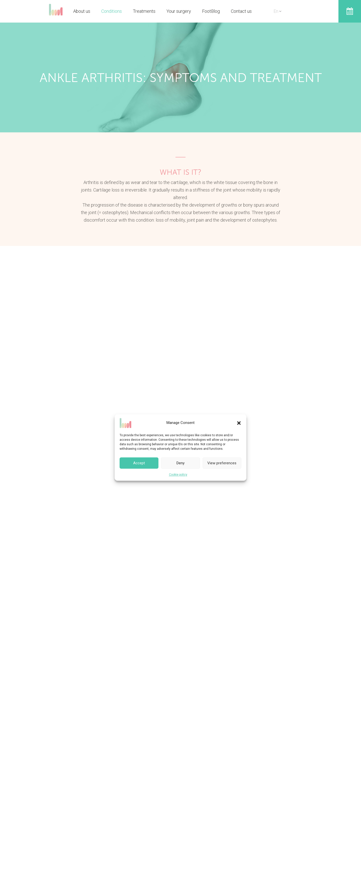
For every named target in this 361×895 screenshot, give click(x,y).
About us (81, 11)
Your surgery (178, 11)
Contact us (241, 11)
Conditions (111, 11)
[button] (238, 422)
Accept (139, 463)
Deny (180, 463)
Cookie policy (178, 474)
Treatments (144, 11)
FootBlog (211, 11)
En (276, 11)
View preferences (221, 463)
